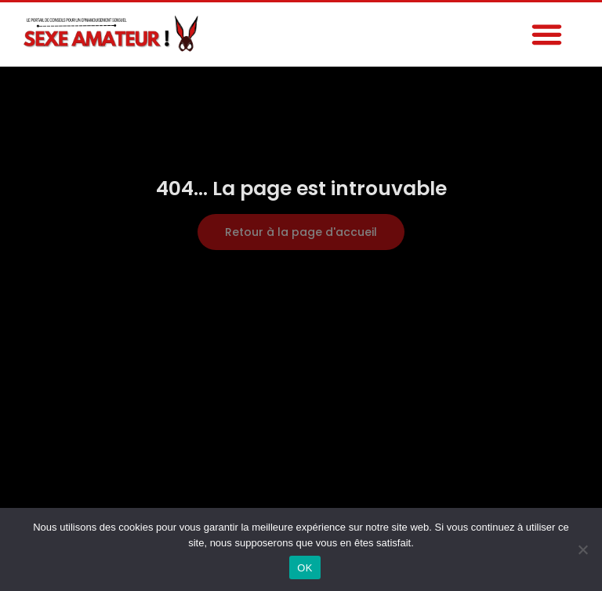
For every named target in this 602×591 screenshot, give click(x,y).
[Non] (582, 549)
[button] (546, 34)
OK (304, 568)
